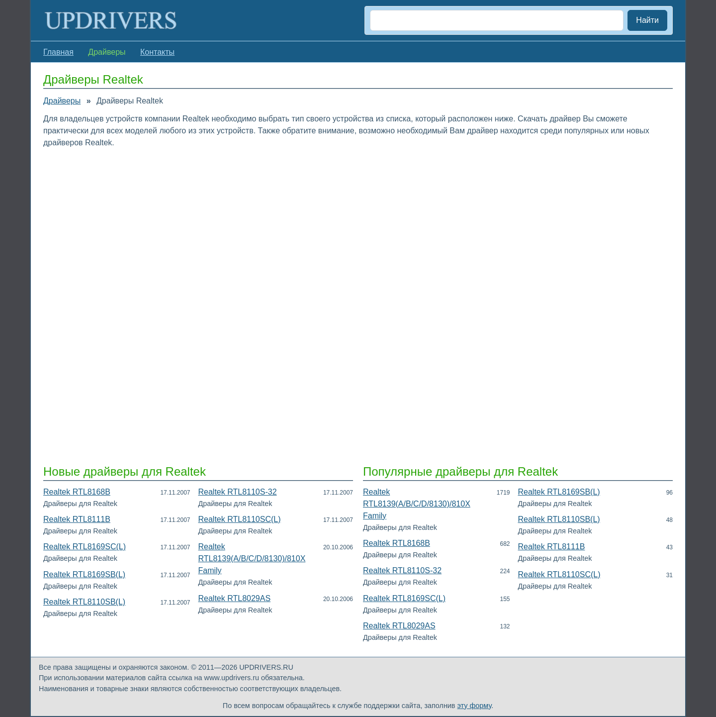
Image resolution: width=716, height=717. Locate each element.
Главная (58, 52)
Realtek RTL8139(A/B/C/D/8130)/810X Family (252, 558)
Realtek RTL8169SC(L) (84, 546)
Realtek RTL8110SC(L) (239, 519)
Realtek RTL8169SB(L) (84, 574)
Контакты (157, 52)
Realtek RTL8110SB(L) (84, 602)
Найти (647, 20)
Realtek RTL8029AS (234, 598)
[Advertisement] (341, 228)
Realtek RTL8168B (76, 492)
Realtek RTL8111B (76, 519)
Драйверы (62, 101)
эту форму (474, 706)
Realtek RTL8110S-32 (237, 492)
